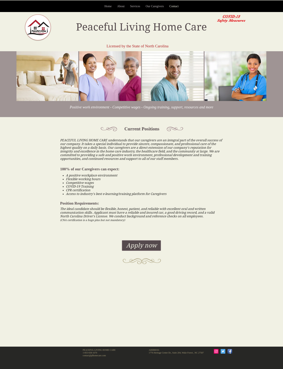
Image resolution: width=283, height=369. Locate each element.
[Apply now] (141, 245)
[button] (47, 76)
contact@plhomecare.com (94, 355)
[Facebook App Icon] (230, 351)
